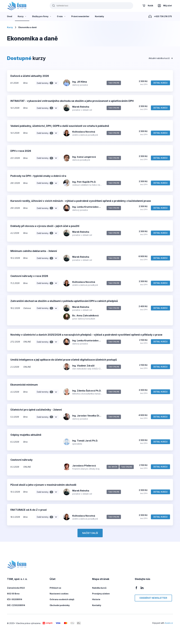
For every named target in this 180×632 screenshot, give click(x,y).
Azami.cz (169, 623)
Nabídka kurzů (99, 588)
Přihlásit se (55, 588)
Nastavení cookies (59, 593)
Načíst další (90, 533)
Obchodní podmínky (60, 605)
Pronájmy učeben (101, 593)
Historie (96, 599)
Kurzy (10, 27)
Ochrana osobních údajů (62, 599)
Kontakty (96, 605)
